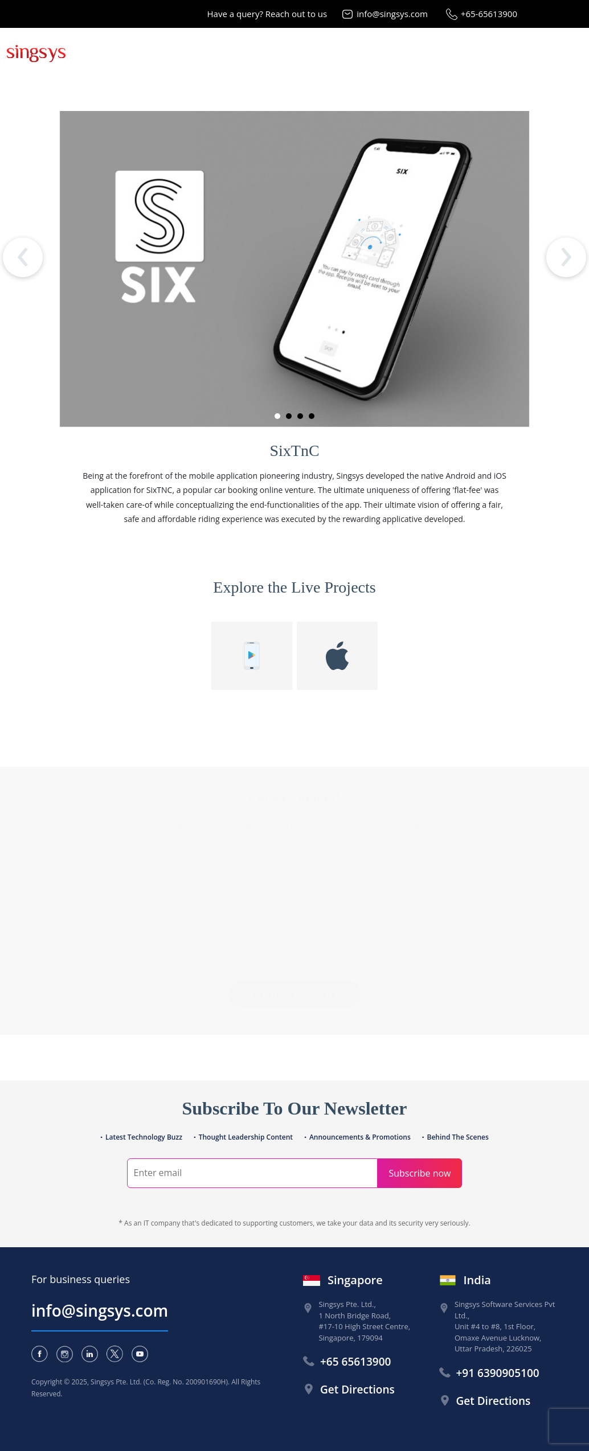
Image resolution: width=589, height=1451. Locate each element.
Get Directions (357, 1389)
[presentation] (23, 257)
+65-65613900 (489, 13)
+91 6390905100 (497, 1373)
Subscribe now (419, 1173)
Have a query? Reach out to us (267, 13)
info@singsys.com (392, 13)
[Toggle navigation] (573, 52)
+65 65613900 (355, 1361)
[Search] (252, 1173)
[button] (277, 416)
